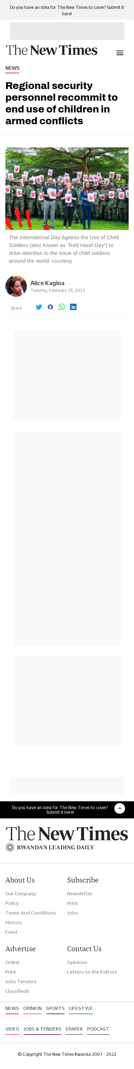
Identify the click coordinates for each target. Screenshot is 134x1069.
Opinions (77, 962)
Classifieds (17, 991)
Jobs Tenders (20, 981)
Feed (11, 932)
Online (12, 962)
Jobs (72, 913)
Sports (55, 1008)
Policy (12, 903)
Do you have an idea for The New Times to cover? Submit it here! (60, 809)
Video (12, 1029)
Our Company (20, 893)
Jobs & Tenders (42, 1029)
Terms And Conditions (30, 913)
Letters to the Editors (92, 972)
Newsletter (80, 893)
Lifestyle (81, 1008)
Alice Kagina (47, 282)
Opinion (32, 1008)
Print (72, 903)
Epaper (74, 1029)
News (12, 68)
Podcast (98, 1029)
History (13, 922)
